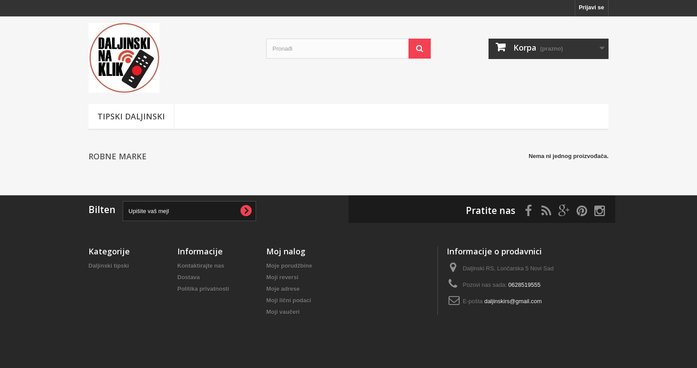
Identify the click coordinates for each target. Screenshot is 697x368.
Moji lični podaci (288, 300)
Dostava (188, 277)
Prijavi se (591, 7)
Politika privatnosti (203, 288)
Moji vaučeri (283, 312)
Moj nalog (285, 251)
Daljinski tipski (108, 265)
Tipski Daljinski (131, 116)
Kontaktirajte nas (200, 265)
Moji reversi (282, 277)
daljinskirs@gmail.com (513, 301)
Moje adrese (283, 288)
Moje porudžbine (289, 265)
